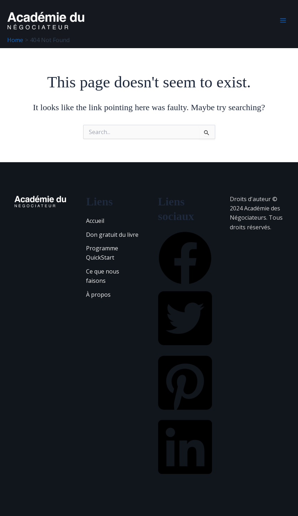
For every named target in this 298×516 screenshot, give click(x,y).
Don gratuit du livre (112, 235)
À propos (98, 294)
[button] (185, 283)
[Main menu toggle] (283, 20)
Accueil (95, 221)
